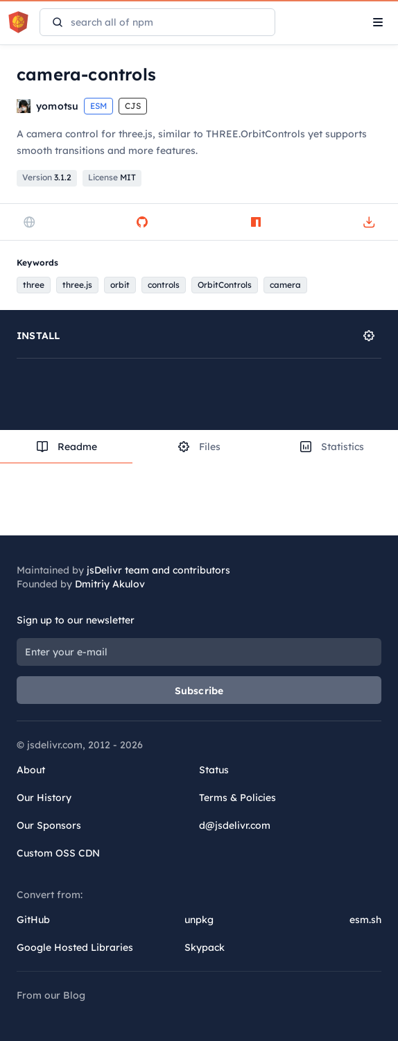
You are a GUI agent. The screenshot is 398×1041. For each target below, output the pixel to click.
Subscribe (199, 691)
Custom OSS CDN (58, 853)
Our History (44, 797)
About (31, 770)
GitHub (33, 919)
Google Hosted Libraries (75, 947)
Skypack (204, 947)
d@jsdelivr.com (234, 825)
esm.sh (365, 919)
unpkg (199, 919)
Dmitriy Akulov (110, 584)
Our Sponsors (49, 825)
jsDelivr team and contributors (158, 570)
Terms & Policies (237, 797)
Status (214, 770)
